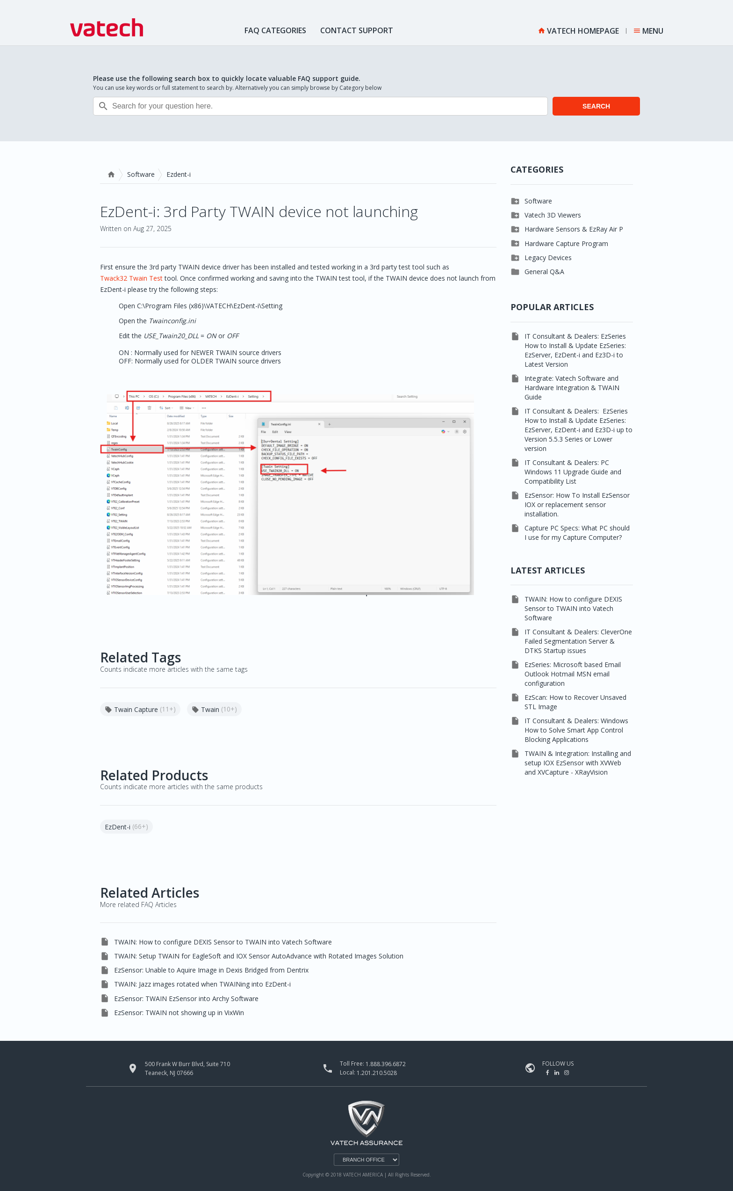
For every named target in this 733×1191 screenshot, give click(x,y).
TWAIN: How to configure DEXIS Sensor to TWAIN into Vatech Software (223, 941)
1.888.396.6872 (386, 1064)
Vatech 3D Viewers (553, 215)
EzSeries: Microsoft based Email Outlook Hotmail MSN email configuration (573, 674)
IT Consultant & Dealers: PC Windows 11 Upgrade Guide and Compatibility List (573, 472)
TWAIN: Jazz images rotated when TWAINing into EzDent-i (202, 984)
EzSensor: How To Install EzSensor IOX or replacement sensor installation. (577, 504)
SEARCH (596, 106)
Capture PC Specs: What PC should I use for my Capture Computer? (577, 532)
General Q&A (544, 271)
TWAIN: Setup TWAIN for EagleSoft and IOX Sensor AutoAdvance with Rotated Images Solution (258, 955)
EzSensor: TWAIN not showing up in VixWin (179, 1012)
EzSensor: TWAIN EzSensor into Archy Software (186, 998)
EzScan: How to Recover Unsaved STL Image (575, 702)
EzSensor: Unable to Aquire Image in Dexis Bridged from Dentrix (211, 970)
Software (141, 174)
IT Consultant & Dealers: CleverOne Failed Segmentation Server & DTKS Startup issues (578, 641)
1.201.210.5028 (377, 1072)
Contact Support (356, 30)
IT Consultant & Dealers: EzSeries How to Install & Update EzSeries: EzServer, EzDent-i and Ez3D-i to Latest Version (575, 350)
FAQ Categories (275, 30)
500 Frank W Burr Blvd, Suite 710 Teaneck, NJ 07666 (187, 1068)
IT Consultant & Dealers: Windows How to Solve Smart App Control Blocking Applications (576, 730)
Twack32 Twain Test (131, 278)
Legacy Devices (548, 257)
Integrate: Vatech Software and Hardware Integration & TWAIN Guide (572, 387)
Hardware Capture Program (566, 243)
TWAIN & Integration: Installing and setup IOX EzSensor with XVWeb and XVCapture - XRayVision (578, 763)
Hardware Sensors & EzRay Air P (574, 229)
